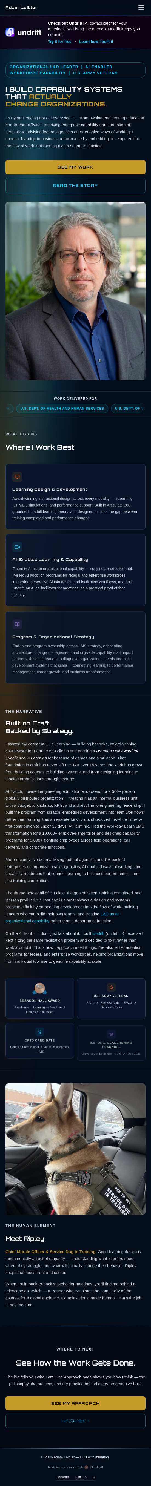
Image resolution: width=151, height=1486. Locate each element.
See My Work (75, 167)
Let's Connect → (75, 1421)
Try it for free (60, 41)
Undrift (98, 935)
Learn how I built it (96, 41)
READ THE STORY (75, 185)
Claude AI (96, 1467)
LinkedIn (62, 1477)
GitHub (81, 1477)
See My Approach (75, 1403)
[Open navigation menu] (141, 7)
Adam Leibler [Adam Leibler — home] (21, 7)
